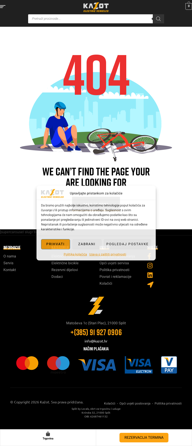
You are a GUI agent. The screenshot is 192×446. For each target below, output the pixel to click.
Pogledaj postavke (127, 244)
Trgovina (48, 438)
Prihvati (55, 244)
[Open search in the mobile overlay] (96, 18)
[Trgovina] (48, 434)
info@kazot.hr (96, 341)
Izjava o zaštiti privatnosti (107, 254)
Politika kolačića (75, 254)
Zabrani (86, 244)
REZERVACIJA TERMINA (143, 437)
